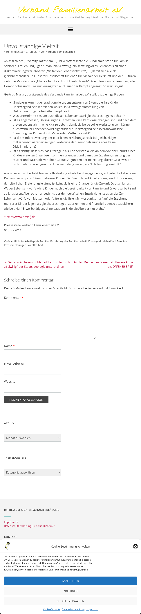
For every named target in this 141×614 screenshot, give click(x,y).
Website (9, 382)
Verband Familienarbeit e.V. (70, 11)
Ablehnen (70, 594)
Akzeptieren (70, 584)
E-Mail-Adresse (15, 364)
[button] (135, 549)
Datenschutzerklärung (17, 526)
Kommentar (13, 298)
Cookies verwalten (70, 604)
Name (9, 346)
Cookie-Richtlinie (44, 526)
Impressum (11, 522)
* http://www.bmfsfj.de (19, 217)
